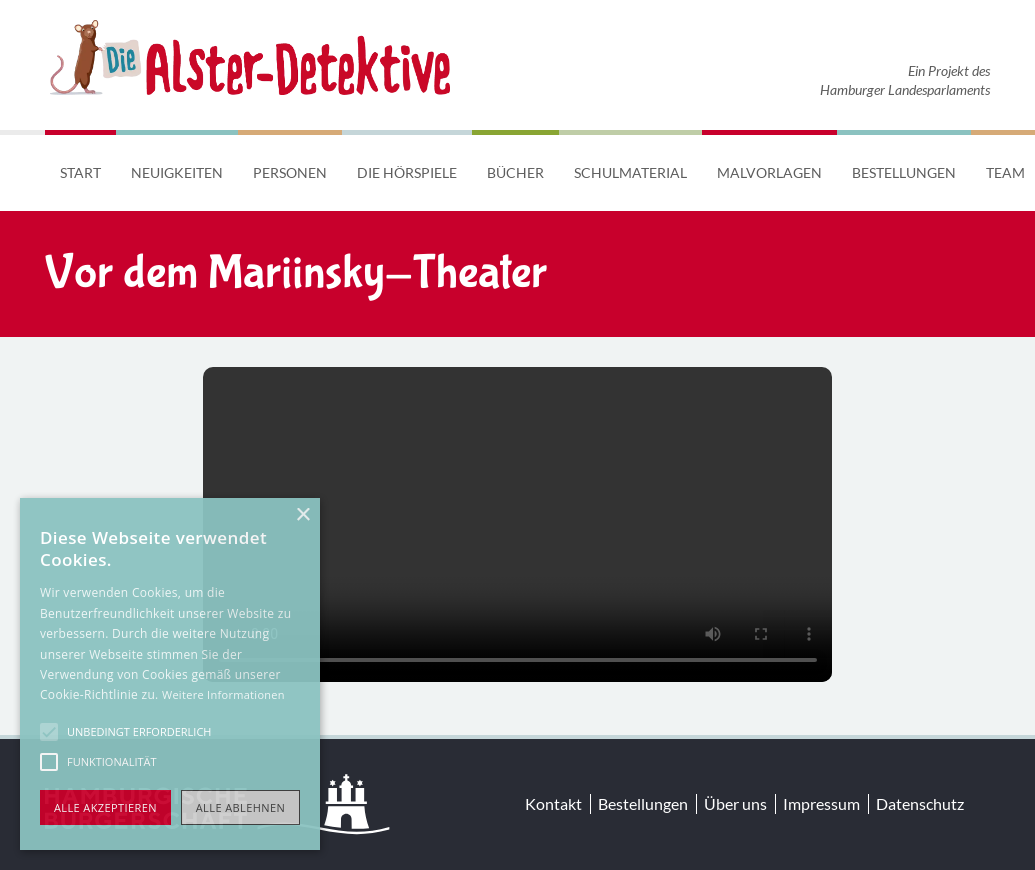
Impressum (821, 803)
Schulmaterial (630, 172)
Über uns (735, 803)
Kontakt (553, 803)
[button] (49, 732)
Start (80, 172)
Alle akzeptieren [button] (105, 807)
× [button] (302, 515)
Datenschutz (920, 803)
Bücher (515, 172)
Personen (290, 172)
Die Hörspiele (407, 172)
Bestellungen (904, 172)
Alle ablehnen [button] (240, 807)
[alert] (170, 674)
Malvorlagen (769, 172)
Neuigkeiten (177, 172)
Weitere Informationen (223, 694)
